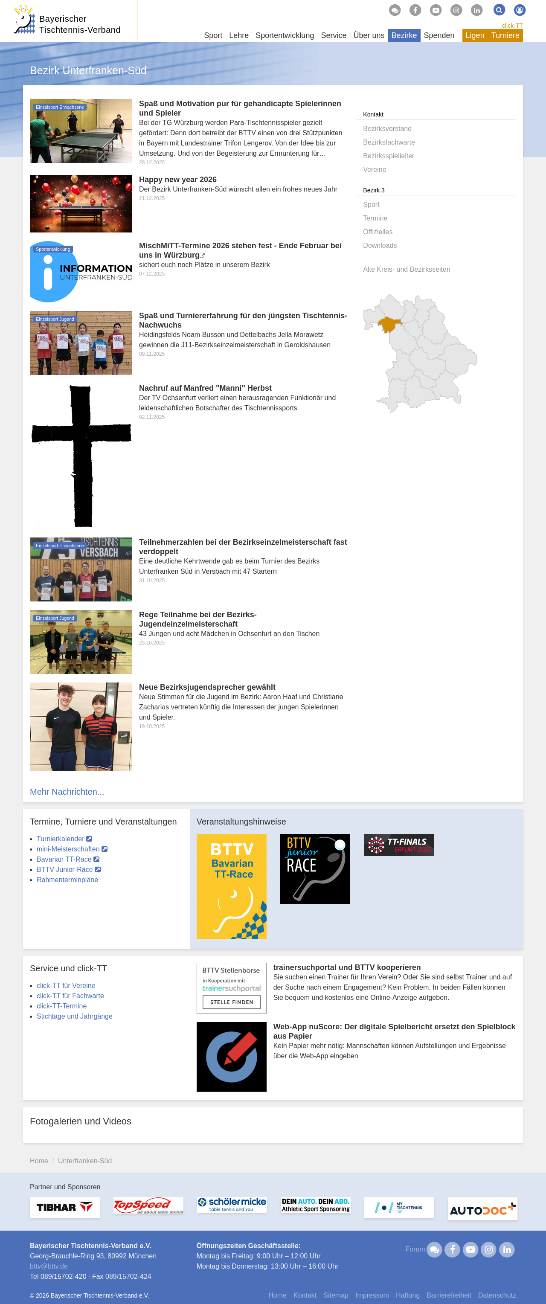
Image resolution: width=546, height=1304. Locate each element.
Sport (371, 204)
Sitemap (336, 1295)
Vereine (374, 169)
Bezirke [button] (404, 35)
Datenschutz (497, 1295)
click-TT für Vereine (66, 985)
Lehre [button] (239, 35)
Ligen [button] (475, 35)
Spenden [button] (439, 35)
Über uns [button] (368, 35)
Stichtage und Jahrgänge (75, 1016)
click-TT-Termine (62, 1006)
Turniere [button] (505, 35)
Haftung (408, 1295)
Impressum (372, 1295)
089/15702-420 (64, 1276)
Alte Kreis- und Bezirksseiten (406, 269)
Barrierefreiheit (449, 1295)
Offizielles (377, 231)
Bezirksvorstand (387, 128)
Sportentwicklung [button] (285, 35)
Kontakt (305, 1295)
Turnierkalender (64, 838)
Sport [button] (213, 35)
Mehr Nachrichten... (67, 791)
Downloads (380, 245)
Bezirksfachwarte (389, 142)
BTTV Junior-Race (69, 869)
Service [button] (333, 35)
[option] (231, 891)
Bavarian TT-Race (68, 859)
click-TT (512, 25)
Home (39, 1161)
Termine (375, 218)
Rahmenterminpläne (67, 879)
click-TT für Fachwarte (70, 995)
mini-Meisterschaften (72, 849)
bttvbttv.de (49, 1266)
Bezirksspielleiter (388, 156)
